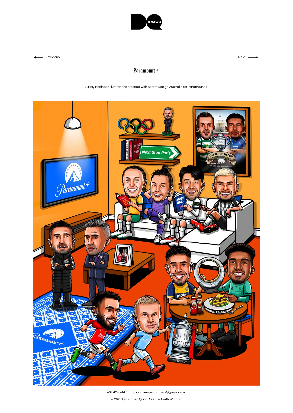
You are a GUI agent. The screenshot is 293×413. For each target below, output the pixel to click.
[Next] (241, 57)
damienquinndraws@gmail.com (160, 392)
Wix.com (176, 399)
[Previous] (54, 57)
